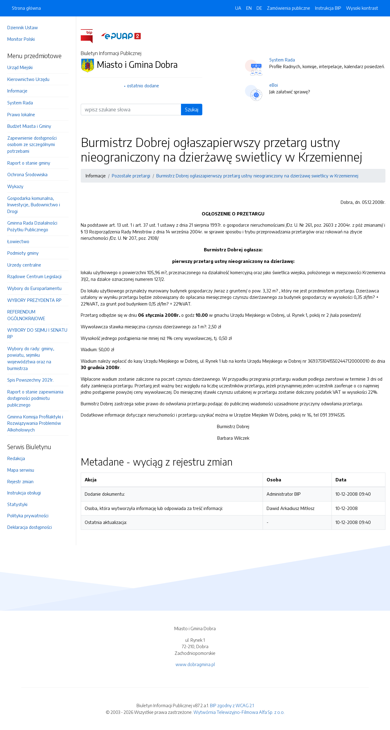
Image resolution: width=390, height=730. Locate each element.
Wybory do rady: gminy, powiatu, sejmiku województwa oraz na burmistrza (30, 358)
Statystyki (17, 504)
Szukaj (191, 110)
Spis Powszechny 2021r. (30, 379)
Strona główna (26, 8)
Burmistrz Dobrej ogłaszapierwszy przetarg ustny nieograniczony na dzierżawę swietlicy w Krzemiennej (257, 175)
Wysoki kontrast (362, 8)
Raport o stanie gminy (28, 163)
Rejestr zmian (20, 481)
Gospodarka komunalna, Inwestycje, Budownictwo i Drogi (33, 204)
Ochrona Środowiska (27, 174)
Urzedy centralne (24, 264)
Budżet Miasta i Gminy (29, 126)
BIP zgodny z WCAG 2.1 (232, 705)
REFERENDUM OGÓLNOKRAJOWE (26, 315)
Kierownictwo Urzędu (28, 79)
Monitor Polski (21, 39)
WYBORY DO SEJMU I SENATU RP (37, 333)
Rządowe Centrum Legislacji (34, 276)
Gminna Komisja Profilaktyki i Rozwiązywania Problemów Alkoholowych (35, 423)
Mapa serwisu (20, 470)
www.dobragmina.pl (195, 664)
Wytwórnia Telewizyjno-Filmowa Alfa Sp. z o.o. (239, 712)
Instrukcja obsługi (24, 492)
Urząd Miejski (20, 67)
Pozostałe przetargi (131, 175)
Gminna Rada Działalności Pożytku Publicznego (32, 226)
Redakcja (16, 458)
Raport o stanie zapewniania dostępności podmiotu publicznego (35, 398)
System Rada (20, 102)
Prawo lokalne (21, 114)
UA (238, 8)
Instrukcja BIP (328, 8)
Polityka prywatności (27, 515)
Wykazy (15, 186)
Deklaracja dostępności (29, 527)
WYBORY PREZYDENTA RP (34, 300)
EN (249, 8)
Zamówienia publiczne (288, 8)
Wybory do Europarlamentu (34, 288)
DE (259, 8)
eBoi (273, 85)
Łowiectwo (18, 241)
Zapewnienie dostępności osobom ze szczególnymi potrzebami (32, 144)
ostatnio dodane (143, 85)
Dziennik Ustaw (22, 27)
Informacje (17, 90)
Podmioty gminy (23, 253)
